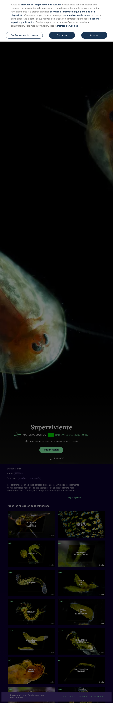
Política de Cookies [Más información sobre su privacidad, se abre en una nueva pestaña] (67, 24)
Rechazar (62, 34)
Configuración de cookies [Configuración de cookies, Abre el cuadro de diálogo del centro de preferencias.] (24, 34)
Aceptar (94, 34)
